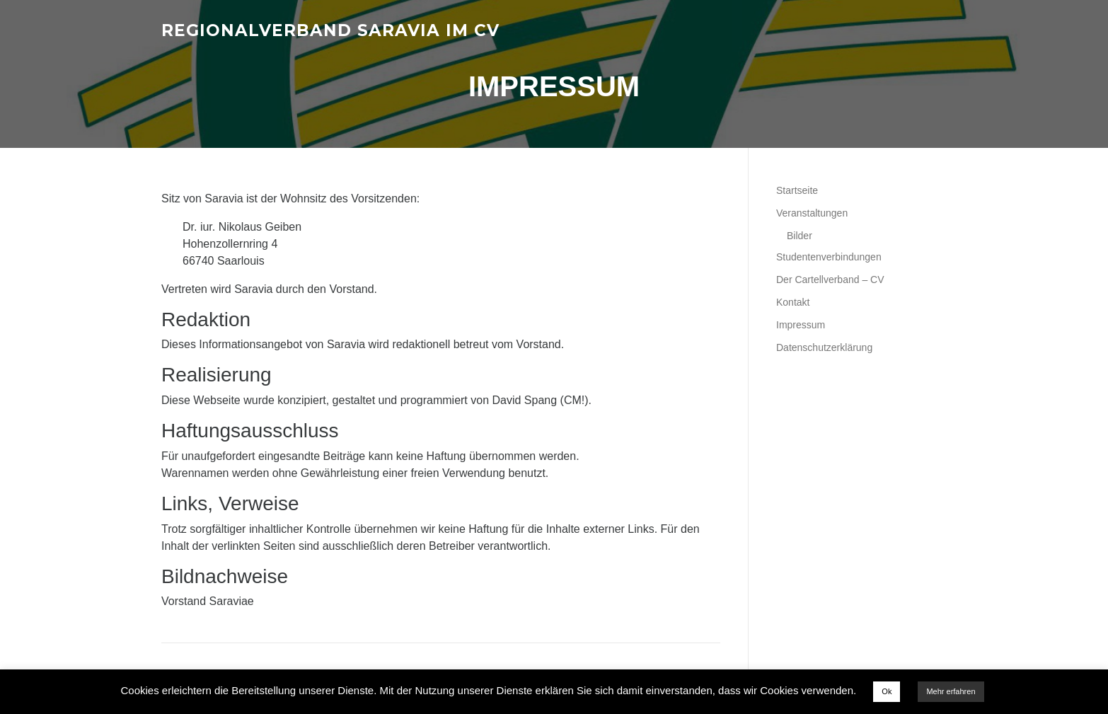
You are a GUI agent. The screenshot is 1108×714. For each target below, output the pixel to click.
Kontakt (792, 302)
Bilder (799, 235)
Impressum (800, 324)
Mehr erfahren (950, 691)
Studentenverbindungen (829, 257)
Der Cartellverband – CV (830, 279)
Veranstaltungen (812, 213)
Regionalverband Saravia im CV (330, 30)
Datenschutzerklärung (824, 347)
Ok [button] (886, 691)
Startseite (797, 190)
